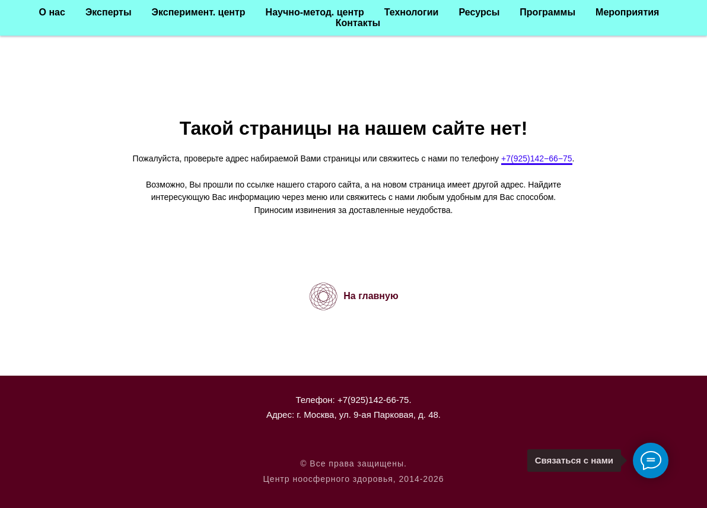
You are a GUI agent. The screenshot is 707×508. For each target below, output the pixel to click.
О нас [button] (52, 12)
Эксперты (108, 12)
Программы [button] (547, 12)
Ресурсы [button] (478, 12)
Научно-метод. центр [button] (315, 12)
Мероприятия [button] (627, 12)
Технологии (411, 12)
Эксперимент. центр (199, 12)
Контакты (358, 23)
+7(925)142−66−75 (536, 158)
